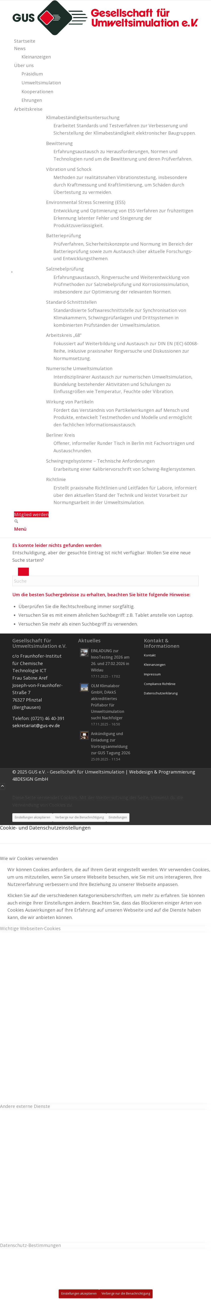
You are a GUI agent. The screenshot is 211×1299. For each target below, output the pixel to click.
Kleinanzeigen (154, 664)
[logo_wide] (105, 34)
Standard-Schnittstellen (71, 302)
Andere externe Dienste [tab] (25, 1106)
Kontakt (150, 655)
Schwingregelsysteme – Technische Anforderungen (100, 461)
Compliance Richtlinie (160, 684)
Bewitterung (59, 143)
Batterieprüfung (63, 235)
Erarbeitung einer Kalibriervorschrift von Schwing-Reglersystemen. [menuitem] (124, 469)
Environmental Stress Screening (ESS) (85, 202)
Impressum (152, 674)
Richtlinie (56, 479)
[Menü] (20, 529)
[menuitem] (106, 41)
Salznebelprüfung (65, 269)
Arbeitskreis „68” (63, 335)
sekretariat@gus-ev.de (36, 725)
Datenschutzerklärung (160, 693)
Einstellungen (118, 817)
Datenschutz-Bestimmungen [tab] (30, 1245)
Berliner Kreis (60, 435)
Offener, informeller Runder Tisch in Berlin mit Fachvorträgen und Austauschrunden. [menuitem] (123, 446)
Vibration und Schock (68, 169)
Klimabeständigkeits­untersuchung (83, 117)
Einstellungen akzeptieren (32, 817)
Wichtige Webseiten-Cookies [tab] (30, 928)
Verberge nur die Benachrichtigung (79, 817)
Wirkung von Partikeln (69, 402)
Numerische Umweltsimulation (79, 368)
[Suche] (16, 522)
